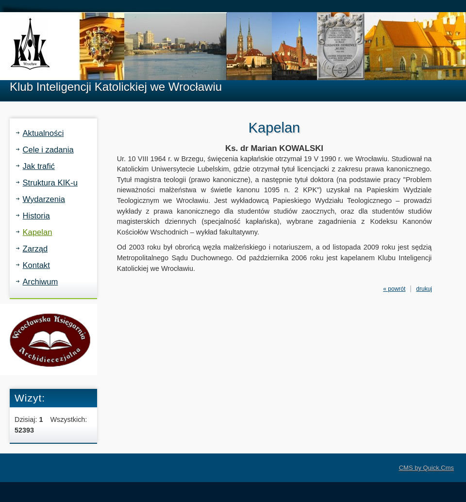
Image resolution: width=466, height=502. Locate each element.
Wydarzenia (44, 199)
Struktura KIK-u (50, 182)
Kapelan (37, 232)
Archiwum (40, 281)
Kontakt (36, 265)
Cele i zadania (48, 149)
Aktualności (43, 133)
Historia (36, 215)
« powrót (394, 288)
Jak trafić (39, 166)
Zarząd (35, 248)
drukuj (424, 288)
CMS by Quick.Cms (426, 467)
